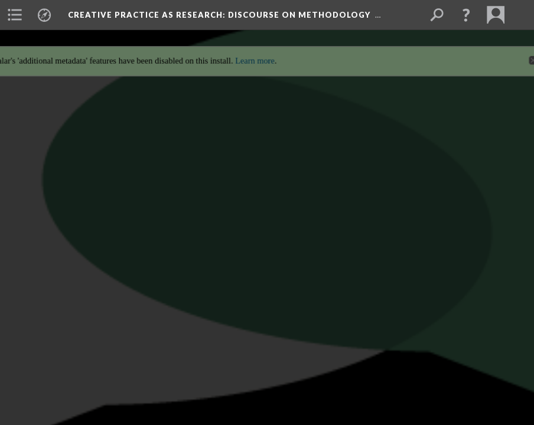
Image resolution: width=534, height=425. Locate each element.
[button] (466, 15)
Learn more (254, 54)
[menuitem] (15, 15)
